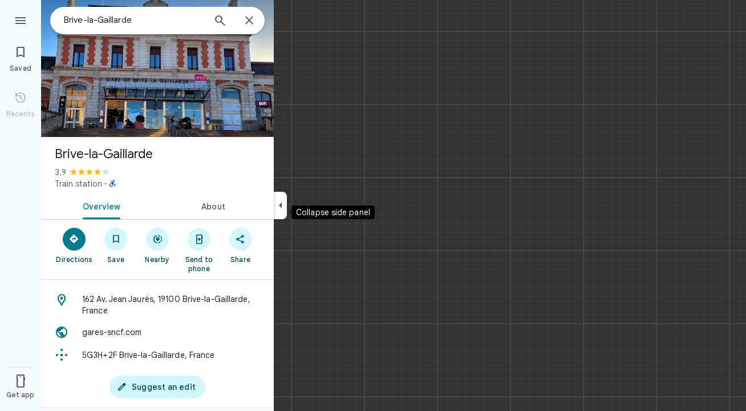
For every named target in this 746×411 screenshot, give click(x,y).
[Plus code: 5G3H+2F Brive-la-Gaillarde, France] (157, 355)
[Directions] (74, 244)
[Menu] (20, 19)
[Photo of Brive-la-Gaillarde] (157, 68)
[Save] (116, 244)
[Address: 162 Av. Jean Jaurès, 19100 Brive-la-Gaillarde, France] (157, 305)
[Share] (240, 244)
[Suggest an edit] (157, 387)
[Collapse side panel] (280, 205)
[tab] (99, 205)
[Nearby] (158, 244)
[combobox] (134, 20)
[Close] (249, 21)
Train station (78, 184)
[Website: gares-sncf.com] (157, 332)
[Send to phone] (199, 249)
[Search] (220, 22)
